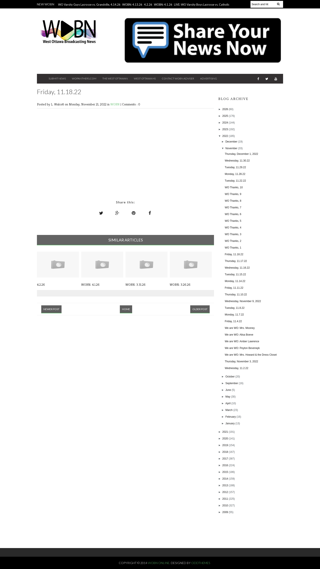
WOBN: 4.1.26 (163, 4)
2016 (225, 465)
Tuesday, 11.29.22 (235, 167)
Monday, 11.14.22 (235, 281)
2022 (225, 136)
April (228, 403)
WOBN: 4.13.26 (132, 4)
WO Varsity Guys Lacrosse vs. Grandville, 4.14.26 (89, 4)
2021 (225, 431)
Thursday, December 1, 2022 (241, 153)
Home (126, 309)
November (231, 148)
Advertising (208, 78)
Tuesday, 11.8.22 (234, 307)
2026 (225, 109)
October (230, 376)
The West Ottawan (115, 78)
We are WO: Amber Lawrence (242, 341)
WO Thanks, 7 (233, 207)
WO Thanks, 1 (233, 247)
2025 (225, 115)
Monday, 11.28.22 (235, 174)
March (229, 410)
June (228, 389)
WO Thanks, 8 (233, 200)
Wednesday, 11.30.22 (237, 160)
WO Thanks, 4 (233, 227)
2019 (225, 445)
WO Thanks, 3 (233, 234)
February (230, 416)
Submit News (57, 78)
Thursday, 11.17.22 (236, 261)
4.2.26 (148, 4)
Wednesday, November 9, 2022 (243, 301)
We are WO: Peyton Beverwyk (242, 348)
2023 (225, 129)
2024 (225, 122)
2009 (225, 512)
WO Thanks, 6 (233, 214)
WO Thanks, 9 (233, 194)
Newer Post (51, 309)
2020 (225, 438)
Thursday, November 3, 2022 (241, 361)
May (228, 396)
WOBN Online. (159, 563)
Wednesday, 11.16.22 (237, 267)
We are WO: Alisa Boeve (239, 334)
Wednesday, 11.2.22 (236, 368)
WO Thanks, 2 (233, 240)
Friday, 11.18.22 (234, 254)
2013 (225, 485)
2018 (225, 451)
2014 (225, 478)
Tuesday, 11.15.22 (235, 274)
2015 (225, 472)
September (232, 383)
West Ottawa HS (145, 78)
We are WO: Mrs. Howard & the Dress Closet (251, 354)
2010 (225, 505)
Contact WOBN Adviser (178, 78)
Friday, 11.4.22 (233, 321)
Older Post (200, 309)
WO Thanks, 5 (233, 220)
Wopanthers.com (84, 78)
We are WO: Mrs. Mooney (240, 328)
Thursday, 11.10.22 (236, 294)
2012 (225, 492)
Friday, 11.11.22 (234, 287)
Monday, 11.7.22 (234, 314)
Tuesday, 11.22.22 (235, 180)
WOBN (115, 104)
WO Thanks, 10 (234, 187)
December (231, 141)
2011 (225, 498)
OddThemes (200, 563)
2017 (225, 458)
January (230, 423)
